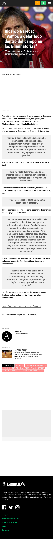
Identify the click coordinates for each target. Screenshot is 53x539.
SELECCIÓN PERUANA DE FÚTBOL (31, 371)
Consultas (5, 530)
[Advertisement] (26, 390)
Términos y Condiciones (10, 519)
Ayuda (4, 526)
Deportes (19, 365)
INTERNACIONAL (17, 368)
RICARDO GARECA (37, 368)
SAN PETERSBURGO (10, 371)
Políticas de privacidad (10, 522)
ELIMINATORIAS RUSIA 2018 (36, 365)
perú (27, 368)
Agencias (5, 74)
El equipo (5, 515)
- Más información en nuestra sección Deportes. (21, 306)
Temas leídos (8, 365)
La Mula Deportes (15, 74)
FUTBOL (5, 368)
